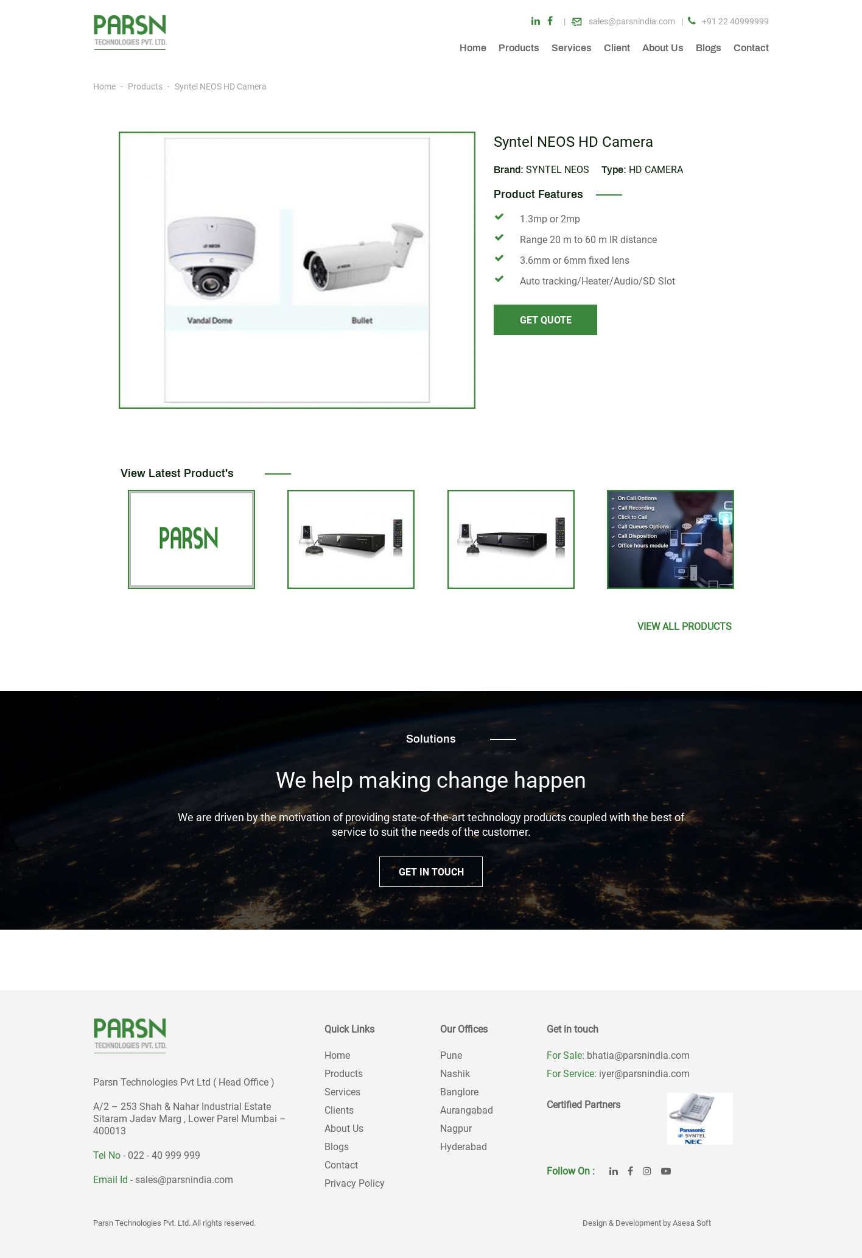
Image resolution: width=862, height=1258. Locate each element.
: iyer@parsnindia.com (642, 1074)
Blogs (708, 48)
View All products (684, 626)
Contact (751, 48)
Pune (451, 1055)
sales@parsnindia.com (184, 1180)
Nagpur (456, 1128)
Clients (339, 1110)
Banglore (459, 1092)
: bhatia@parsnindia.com (636, 1055)
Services (572, 48)
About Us (663, 48)
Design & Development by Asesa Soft (647, 1223)
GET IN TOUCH (431, 872)
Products (519, 48)
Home (473, 48)
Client (617, 48)
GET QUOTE (546, 320)
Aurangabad (466, 1110)
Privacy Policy (354, 1183)
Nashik (455, 1074)
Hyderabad (463, 1147)
